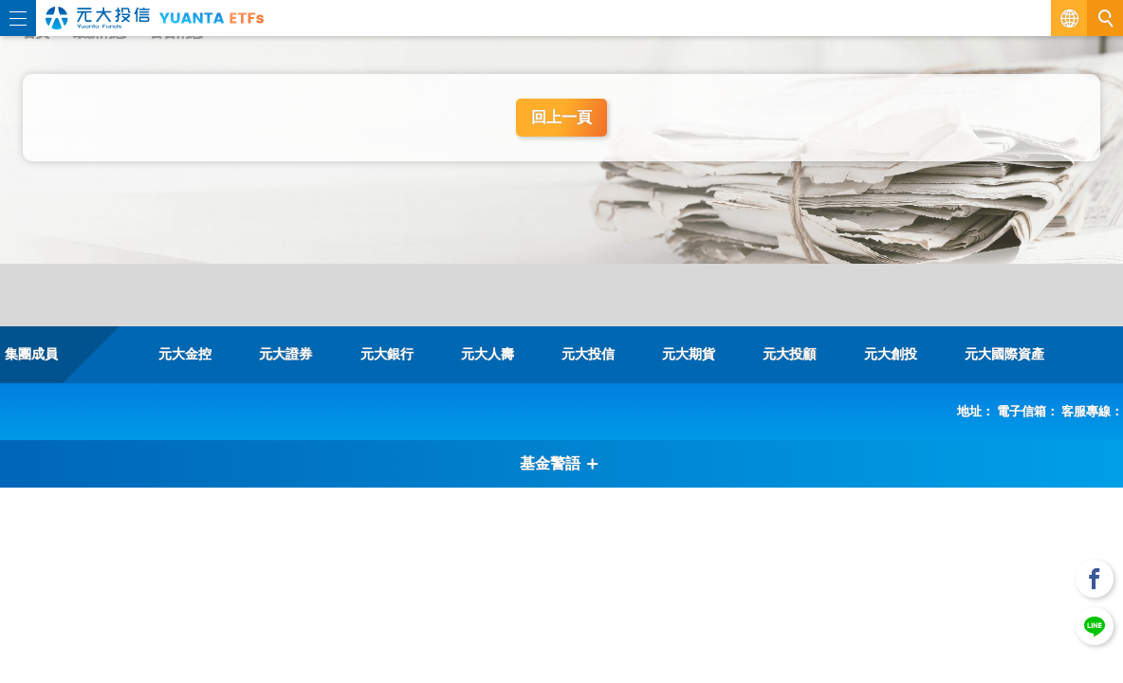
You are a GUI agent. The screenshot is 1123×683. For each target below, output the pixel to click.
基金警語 (559, 463)
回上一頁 (561, 117)
